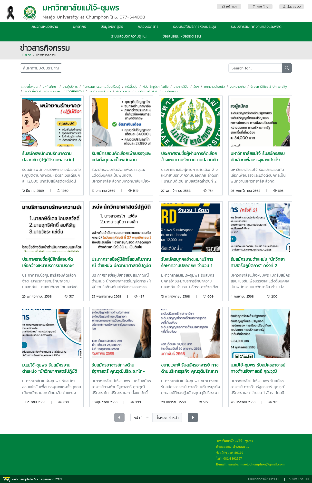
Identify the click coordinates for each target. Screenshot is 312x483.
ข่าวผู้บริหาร (70, 86)
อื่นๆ (196, 86)
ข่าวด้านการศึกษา (100, 91)
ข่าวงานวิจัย (181, 86)
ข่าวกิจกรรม (170, 91)
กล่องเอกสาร (148, 26)
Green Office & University (269, 86)
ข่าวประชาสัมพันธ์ (146, 91)
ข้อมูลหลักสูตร (112, 26)
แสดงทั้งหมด (29, 86)
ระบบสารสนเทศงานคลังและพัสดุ (256, 26)
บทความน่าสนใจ (214, 86)
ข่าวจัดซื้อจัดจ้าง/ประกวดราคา (42, 91)
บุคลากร (79, 26)
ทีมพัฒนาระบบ (299, 479)
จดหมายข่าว (237, 86)
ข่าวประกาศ (123, 91)
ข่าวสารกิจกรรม (46, 55)
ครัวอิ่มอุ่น (131, 86)
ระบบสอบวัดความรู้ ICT (129, 36)
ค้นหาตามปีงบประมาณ (41, 68)
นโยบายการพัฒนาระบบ (264, 479)
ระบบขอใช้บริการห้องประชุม (194, 26)
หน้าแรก (26, 55)
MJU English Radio (155, 86)
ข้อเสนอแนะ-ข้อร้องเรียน (182, 36)
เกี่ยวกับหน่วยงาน (44, 26)
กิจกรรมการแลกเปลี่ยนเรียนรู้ (101, 86)
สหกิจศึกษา (50, 86)
